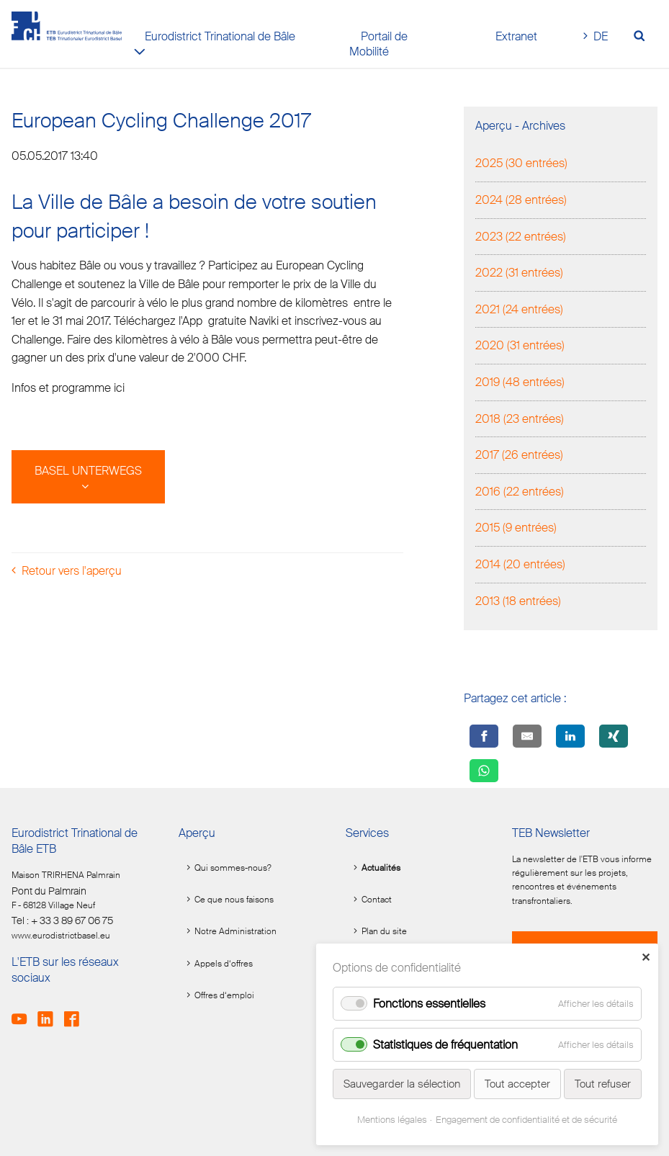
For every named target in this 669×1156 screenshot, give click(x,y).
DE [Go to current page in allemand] (600, 36)
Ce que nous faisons (234, 899)
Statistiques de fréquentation (445, 1044)
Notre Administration (235, 931)
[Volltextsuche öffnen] (643, 37)
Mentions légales (392, 1120)
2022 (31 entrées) (519, 272)
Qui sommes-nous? (232, 868)
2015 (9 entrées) (516, 527)
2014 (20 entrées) (520, 564)
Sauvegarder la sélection (402, 1084)
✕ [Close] (645, 957)
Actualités (381, 868)
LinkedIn (49, 1013)
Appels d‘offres (223, 963)
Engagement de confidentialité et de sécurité (526, 1120)
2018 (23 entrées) (519, 418)
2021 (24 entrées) (519, 309)
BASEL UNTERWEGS (88, 470)
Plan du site (384, 931)
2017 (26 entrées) (519, 454)
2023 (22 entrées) (520, 236)
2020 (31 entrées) (520, 345)
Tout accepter (517, 1084)
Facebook (76, 1013)
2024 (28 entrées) (521, 199)
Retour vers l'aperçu (72, 570)
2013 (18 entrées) (518, 601)
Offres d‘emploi (224, 995)
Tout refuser (603, 1084)
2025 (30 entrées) (521, 163)
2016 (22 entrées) (519, 491)
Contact (377, 899)
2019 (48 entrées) (520, 382)
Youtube (23, 1013)
